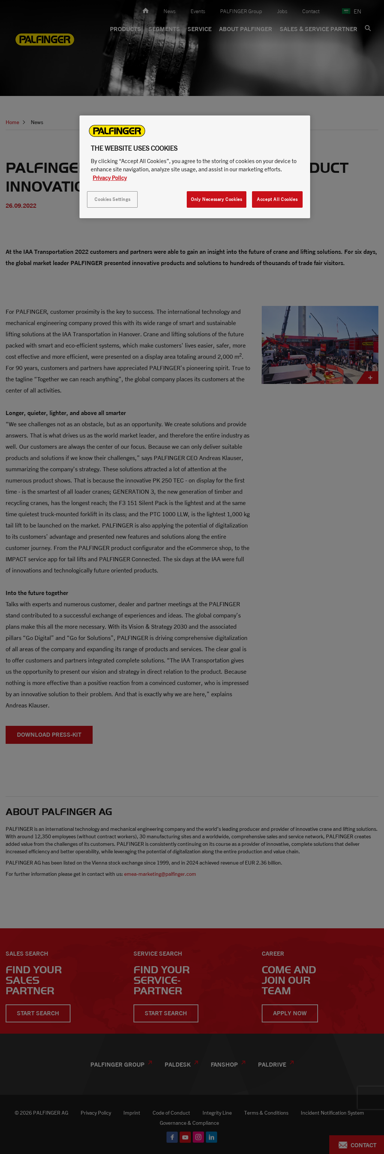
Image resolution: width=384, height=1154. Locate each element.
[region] (195, 166)
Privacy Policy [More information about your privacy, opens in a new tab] (110, 177)
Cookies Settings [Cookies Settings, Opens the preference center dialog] (112, 199)
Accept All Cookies (277, 199)
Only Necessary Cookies (216, 199)
